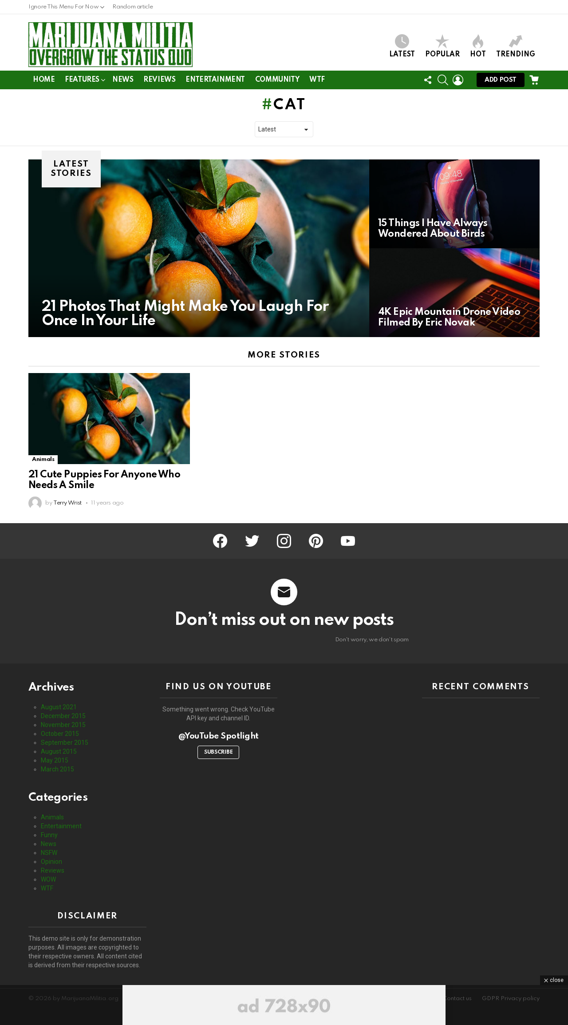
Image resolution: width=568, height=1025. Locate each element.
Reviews (159, 79)
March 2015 (57, 769)
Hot (478, 46)
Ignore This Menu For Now (63, 9)
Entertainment (215, 79)
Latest (402, 46)
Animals (43, 459)
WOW (48, 879)
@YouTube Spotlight (218, 736)
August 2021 (59, 707)
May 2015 (54, 760)
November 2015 (63, 724)
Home (44, 79)
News (122, 79)
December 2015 (63, 715)
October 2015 (60, 733)
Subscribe (218, 752)
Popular (442, 46)
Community (277, 79)
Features (82, 81)
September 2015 (64, 742)
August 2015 (59, 751)
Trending (515, 46)
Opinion (51, 861)
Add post (501, 82)
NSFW (49, 852)
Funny (49, 834)
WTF (317, 79)
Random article (132, 7)
